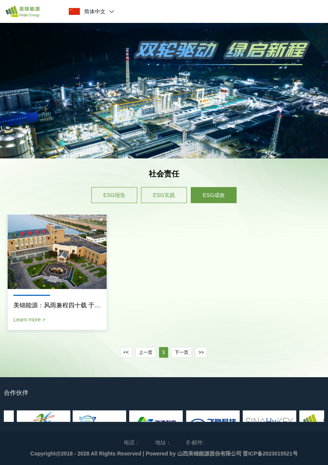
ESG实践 (164, 195)
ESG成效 (214, 195)
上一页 (146, 352)
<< (126, 352)
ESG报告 (114, 195)
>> (201, 352)
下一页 (181, 352)
